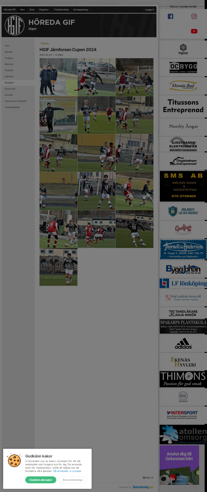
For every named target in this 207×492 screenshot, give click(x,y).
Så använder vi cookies (67, 471)
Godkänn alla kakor (41, 479)
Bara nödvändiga (72, 479)
